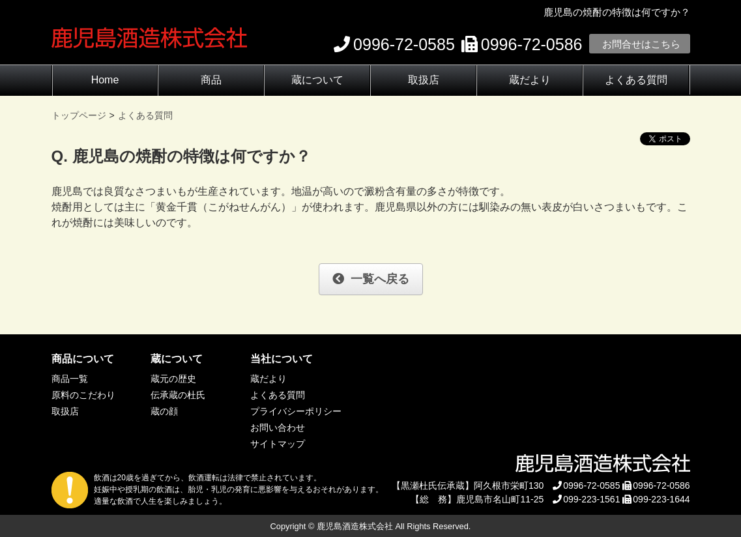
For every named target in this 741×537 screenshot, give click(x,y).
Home (105, 79)
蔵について (317, 79)
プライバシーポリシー (295, 411)
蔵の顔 (164, 411)
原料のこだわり (83, 395)
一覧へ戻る (370, 278)
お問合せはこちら (641, 44)
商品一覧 (69, 378)
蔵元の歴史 (173, 378)
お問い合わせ (277, 427)
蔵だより (530, 79)
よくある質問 (636, 79)
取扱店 (423, 79)
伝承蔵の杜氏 (178, 395)
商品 (211, 79)
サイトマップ (277, 444)
